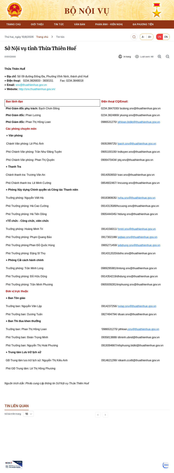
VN (159, 36)
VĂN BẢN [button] (79, 24)
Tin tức (60, 36)
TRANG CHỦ (13, 24)
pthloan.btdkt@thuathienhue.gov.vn (139, 122)
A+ (149, 36)
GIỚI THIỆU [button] (37, 24)
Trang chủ (42, 36)
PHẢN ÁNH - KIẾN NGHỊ (109, 24)
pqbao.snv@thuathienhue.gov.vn (137, 237)
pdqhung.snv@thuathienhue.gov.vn (139, 245)
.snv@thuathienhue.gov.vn (143, 329)
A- (143, 36)
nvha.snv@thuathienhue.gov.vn (136, 197)
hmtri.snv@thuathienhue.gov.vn (137, 229)
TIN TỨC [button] (59, 24)
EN (166, 36)
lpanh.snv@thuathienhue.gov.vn (137, 143)
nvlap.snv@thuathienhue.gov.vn (137, 306)
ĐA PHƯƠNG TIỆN (143, 24)
